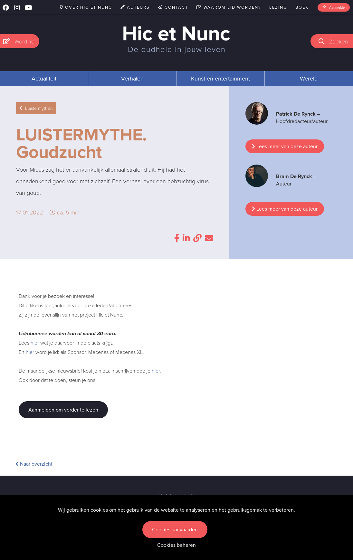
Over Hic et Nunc (86, 7)
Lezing (278, 7)
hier (35, 342)
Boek (302, 7)
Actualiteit (44, 78)
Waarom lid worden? (228, 7)
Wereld (309, 78)
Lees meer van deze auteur (285, 146)
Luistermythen (36, 108)
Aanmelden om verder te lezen (63, 409)
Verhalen (132, 78)
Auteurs (135, 7)
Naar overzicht (33, 464)
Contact (173, 7)
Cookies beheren (176, 545)
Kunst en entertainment (220, 78)
